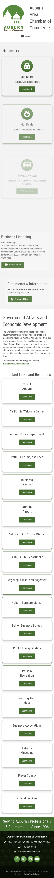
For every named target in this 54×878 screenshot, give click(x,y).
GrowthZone (34, 874)
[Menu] (25, 36)
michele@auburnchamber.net (16, 363)
